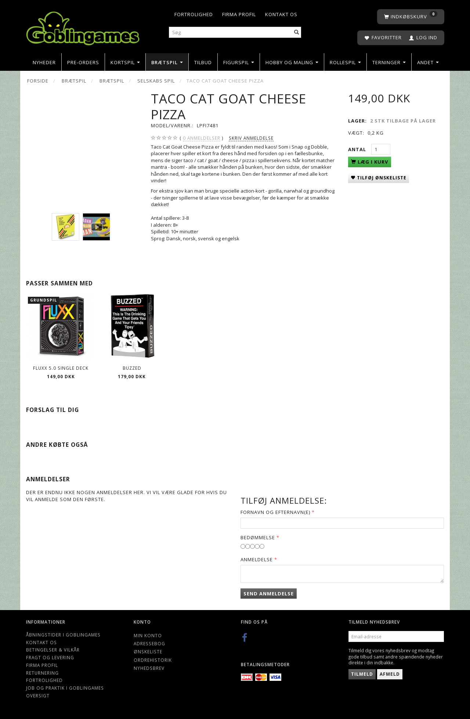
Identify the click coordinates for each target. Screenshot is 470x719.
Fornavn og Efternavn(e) (275, 512)
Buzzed (132, 368)
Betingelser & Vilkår (53, 650)
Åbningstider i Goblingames (63, 635)
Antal (358, 149)
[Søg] (296, 32)
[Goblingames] (83, 26)
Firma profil (239, 14)
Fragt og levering (50, 657)
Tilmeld (362, 674)
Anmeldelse (257, 559)
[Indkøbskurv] (410, 17)
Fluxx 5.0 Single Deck (60, 368)
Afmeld (390, 674)
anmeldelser (201, 138)
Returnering (42, 673)
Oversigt (38, 695)
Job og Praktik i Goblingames (65, 688)
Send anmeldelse (268, 593)
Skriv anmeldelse (251, 138)
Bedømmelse (258, 537)
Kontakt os (281, 14)
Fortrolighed (193, 14)
